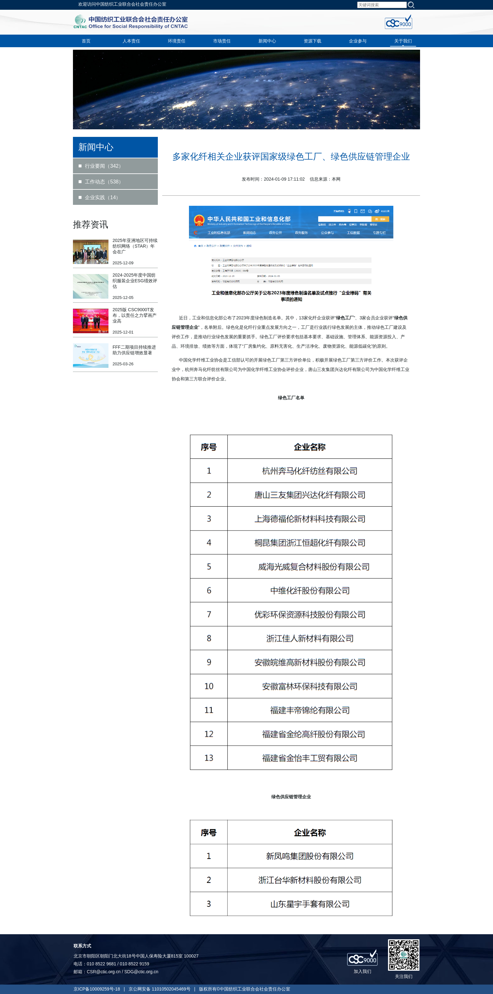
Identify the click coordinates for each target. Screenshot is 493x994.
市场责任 (222, 40)
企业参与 (358, 40)
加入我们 (362, 971)
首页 (86, 40)
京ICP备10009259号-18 (97, 988)
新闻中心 (267, 40)
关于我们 (403, 40)
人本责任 (131, 40)
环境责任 (177, 40)
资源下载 (312, 40)
